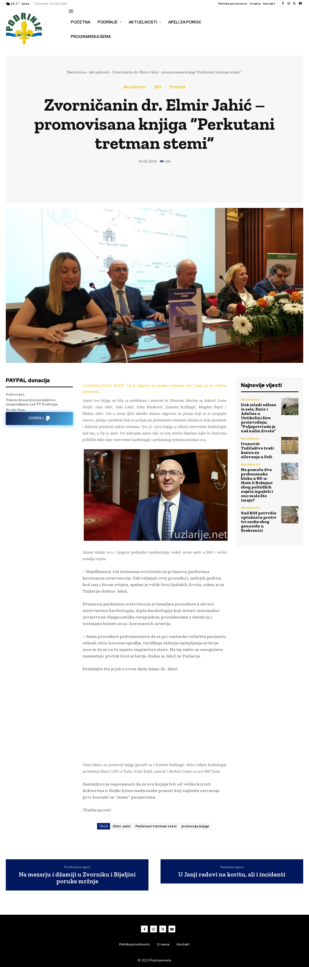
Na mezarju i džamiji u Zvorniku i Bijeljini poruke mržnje (77, 878)
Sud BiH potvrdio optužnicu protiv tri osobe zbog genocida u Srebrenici (258, 521)
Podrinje (178, 87)
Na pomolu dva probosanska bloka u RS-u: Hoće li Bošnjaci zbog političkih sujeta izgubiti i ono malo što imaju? (257, 485)
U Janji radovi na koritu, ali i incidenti (231, 874)
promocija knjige (195, 826)
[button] (74, 47)
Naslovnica (76, 72)
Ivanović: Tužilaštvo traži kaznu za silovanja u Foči (257, 450)
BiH (157, 87)
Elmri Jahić (122, 826)
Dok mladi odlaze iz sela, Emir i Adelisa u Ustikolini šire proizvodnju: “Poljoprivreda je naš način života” (258, 418)
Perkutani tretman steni (156, 826)
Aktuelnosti (99, 72)
